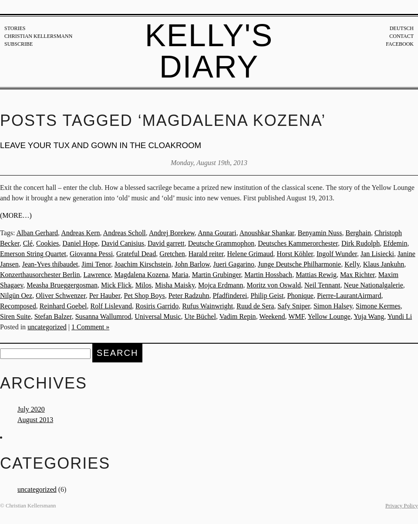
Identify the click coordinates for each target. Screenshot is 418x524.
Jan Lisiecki (377, 253)
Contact (401, 36)
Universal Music (158, 316)
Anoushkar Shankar (266, 233)
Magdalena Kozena (142, 274)
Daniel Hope (80, 243)
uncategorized (47, 327)
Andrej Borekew (172, 233)
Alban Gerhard (37, 233)
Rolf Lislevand (111, 306)
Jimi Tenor (96, 264)
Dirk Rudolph (360, 243)
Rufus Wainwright (207, 306)
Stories (14, 28)
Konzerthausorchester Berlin (40, 274)
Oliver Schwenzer (60, 295)
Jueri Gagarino (233, 264)
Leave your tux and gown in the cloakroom (100, 145)
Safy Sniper (293, 306)
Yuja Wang (369, 316)
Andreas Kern (80, 233)
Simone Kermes (378, 306)
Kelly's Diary (209, 51)
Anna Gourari (217, 233)
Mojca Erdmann (220, 285)
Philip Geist (266, 295)
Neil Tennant (322, 285)
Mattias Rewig (316, 274)
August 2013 (35, 419)
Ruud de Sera (255, 306)
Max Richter (357, 274)
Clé (28, 243)
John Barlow (192, 264)
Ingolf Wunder (337, 253)
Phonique (300, 295)
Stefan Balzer (53, 316)
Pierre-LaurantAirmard (349, 295)
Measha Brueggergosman (62, 285)
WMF (296, 316)
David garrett (166, 243)
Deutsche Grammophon (221, 243)
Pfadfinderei (229, 295)
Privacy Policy (401, 506)
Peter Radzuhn (189, 295)
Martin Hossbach (268, 274)
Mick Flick (116, 285)
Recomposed (18, 306)
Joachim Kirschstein (143, 264)
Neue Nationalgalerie (373, 285)
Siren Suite (15, 316)
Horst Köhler (295, 253)
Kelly (352, 264)
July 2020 (31, 409)
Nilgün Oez (16, 295)
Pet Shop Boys (144, 295)
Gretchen (172, 253)
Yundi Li (400, 316)
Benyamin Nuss (320, 233)
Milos (143, 285)
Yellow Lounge (329, 316)
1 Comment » (90, 327)
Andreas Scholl (124, 233)
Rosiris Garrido (157, 306)
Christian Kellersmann (38, 36)
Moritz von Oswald (273, 285)
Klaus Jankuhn (384, 264)
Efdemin (395, 243)
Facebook (400, 44)
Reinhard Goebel (63, 306)
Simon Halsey (333, 306)
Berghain (358, 233)
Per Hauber (105, 295)
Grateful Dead (136, 253)
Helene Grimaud (250, 253)
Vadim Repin (237, 316)
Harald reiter (206, 253)
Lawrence (97, 274)
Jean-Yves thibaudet (50, 264)
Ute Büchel (200, 316)
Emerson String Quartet (33, 253)
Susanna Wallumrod (103, 316)
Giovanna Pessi (91, 253)
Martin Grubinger (216, 274)
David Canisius (122, 243)
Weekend (272, 316)
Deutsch (402, 28)
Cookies (47, 243)
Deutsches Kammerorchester (298, 243)
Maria (180, 274)
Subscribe (18, 44)
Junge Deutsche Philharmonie (299, 264)
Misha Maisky (175, 285)
